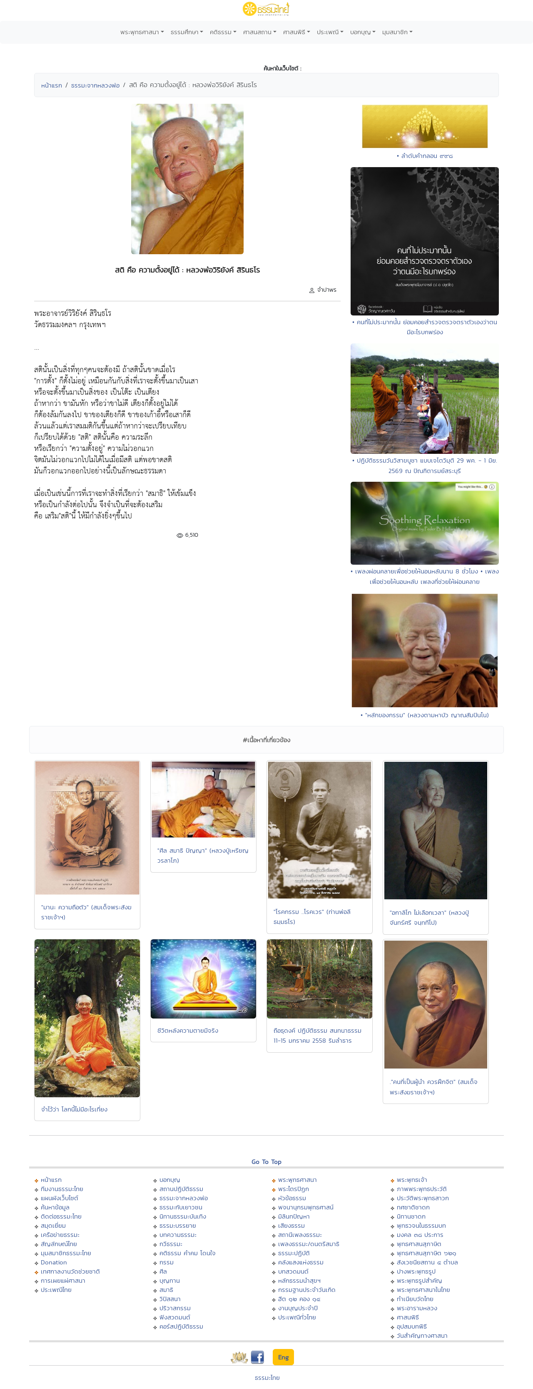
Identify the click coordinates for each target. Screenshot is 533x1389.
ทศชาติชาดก (413, 1207)
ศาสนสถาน (257, 32)
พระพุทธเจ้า (412, 1179)
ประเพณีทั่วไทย (297, 1317)
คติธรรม (221, 32)
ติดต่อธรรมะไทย (61, 1216)
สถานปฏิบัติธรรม (181, 1188)
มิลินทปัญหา (294, 1216)
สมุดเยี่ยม (53, 1225)
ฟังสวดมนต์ (174, 1317)
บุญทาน (169, 1280)
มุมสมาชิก (395, 32)
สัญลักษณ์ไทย (59, 1243)
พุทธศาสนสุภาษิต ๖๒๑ (426, 1253)
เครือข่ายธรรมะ (60, 1234)
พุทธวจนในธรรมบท (421, 1225)
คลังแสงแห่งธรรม (301, 1262)
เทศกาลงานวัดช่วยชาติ (70, 1271)
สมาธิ (166, 1289)
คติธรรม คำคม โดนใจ (187, 1253)
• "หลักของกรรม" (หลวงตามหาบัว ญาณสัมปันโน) (425, 715)
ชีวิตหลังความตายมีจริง (187, 1030)
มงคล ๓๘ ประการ (420, 1234)
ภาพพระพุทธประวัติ (422, 1188)
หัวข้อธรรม (292, 1198)
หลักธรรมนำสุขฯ (299, 1280)
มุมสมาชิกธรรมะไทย (66, 1253)
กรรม (166, 1262)
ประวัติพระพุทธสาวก (423, 1198)
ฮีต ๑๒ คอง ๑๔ (299, 1298)
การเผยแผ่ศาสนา (63, 1280)
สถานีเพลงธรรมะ (300, 1234)
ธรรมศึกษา (185, 32)
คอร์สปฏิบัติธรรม (181, 1326)
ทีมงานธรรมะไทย (62, 1188)
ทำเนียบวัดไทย (415, 1298)
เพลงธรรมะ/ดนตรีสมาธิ (308, 1243)
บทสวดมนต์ (293, 1271)
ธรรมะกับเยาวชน (180, 1207)
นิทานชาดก (411, 1216)
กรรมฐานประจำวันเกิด (307, 1289)
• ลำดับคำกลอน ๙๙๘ (425, 155)
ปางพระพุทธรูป (416, 1271)
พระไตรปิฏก (293, 1188)
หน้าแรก (51, 85)
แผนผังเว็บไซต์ (59, 1198)
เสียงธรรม (291, 1225)
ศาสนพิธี (294, 32)
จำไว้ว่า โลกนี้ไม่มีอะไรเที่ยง (74, 1109)
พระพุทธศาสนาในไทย (423, 1289)
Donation (54, 1262)
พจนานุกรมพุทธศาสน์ (306, 1207)
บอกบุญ (360, 32)
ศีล (163, 1271)
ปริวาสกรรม (175, 1308)
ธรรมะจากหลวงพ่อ (95, 85)
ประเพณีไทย (56, 1289)
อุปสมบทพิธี (412, 1326)
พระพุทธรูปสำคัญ (419, 1280)
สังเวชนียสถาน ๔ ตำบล (427, 1262)
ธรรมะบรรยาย (177, 1225)
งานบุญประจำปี (298, 1308)
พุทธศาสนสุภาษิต (419, 1243)
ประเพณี (328, 32)
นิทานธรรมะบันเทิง (182, 1216)
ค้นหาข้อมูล (55, 1207)
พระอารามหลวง (417, 1308)
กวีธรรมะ (170, 1243)
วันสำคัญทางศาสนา (422, 1335)
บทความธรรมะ (178, 1234)
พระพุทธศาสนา (139, 32)
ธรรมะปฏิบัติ (294, 1253)
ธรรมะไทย (267, 1377)
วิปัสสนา (170, 1298)
